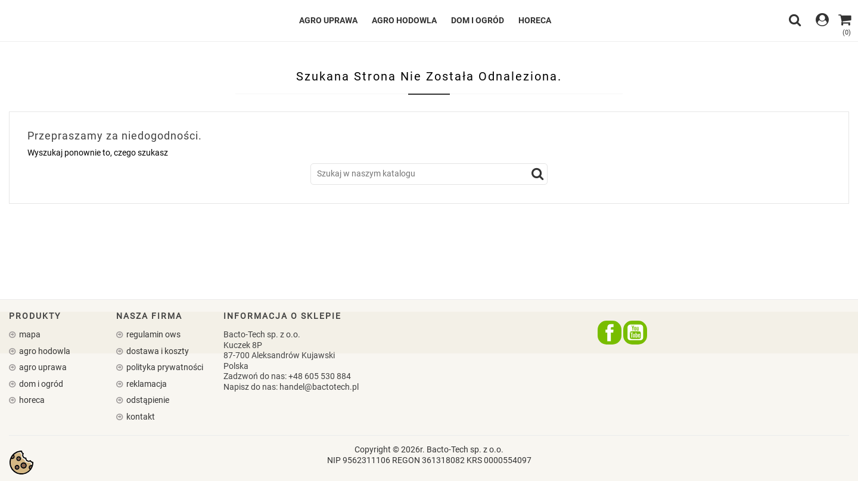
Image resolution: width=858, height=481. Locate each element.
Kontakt (140, 416)
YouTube (635, 333)
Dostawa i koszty (157, 351)
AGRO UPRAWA (328, 20)
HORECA (534, 20)
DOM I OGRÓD (477, 20)
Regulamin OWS (153, 334)
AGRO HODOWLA (404, 20)
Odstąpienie (147, 400)
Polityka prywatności (164, 367)
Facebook (609, 333)
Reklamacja (146, 384)
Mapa (29, 334)
